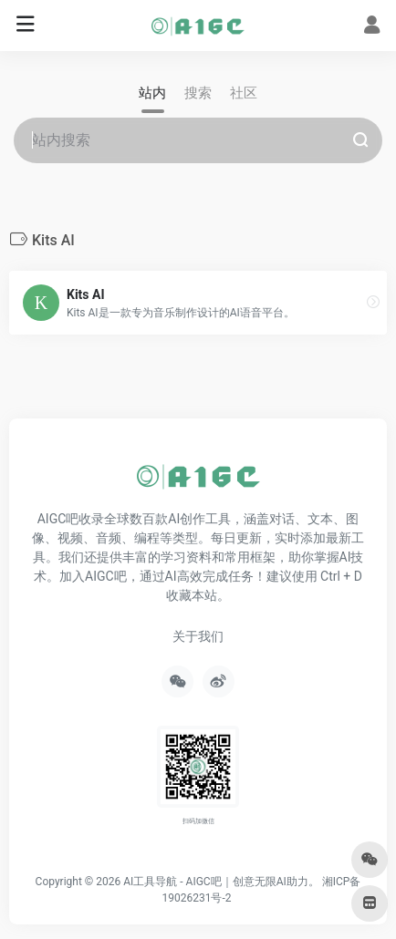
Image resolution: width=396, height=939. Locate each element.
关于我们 (198, 636)
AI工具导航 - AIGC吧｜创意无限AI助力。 (221, 881)
